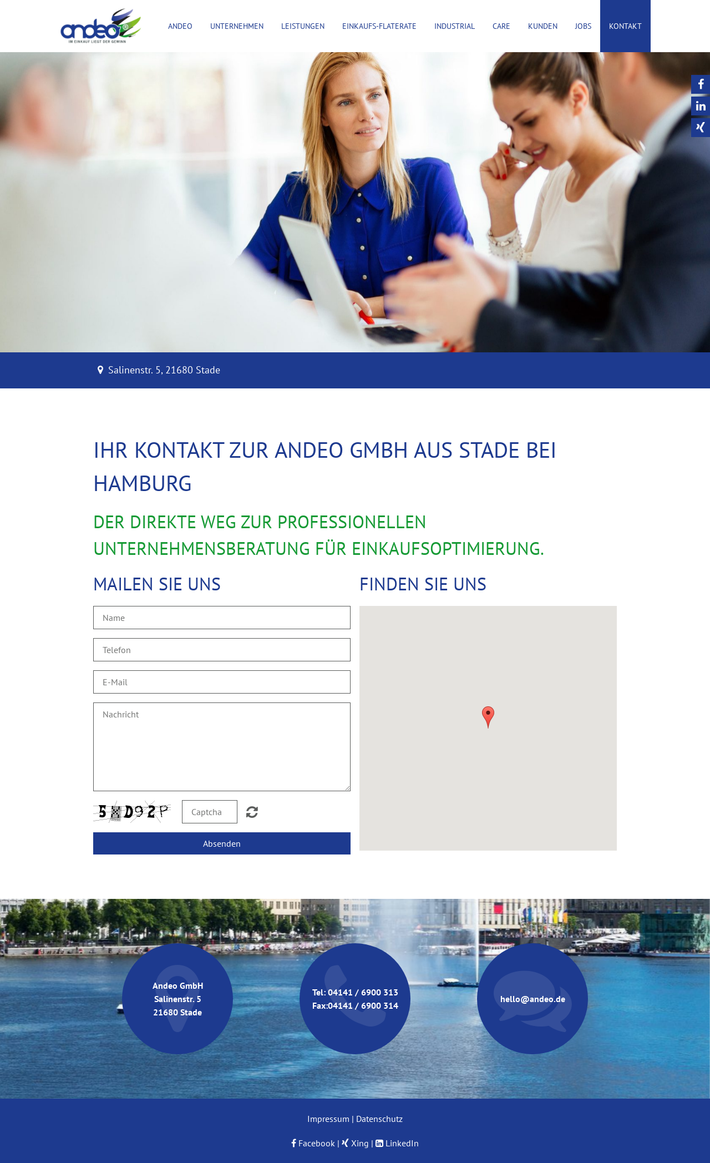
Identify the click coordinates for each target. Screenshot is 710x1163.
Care (501, 26)
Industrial (454, 26)
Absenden (222, 843)
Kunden (542, 26)
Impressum (328, 1118)
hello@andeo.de (532, 998)
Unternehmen (236, 26)
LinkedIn (402, 1143)
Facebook (313, 1143)
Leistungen (302, 26)
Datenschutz (379, 1118)
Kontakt (625, 26)
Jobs (583, 26)
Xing (360, 1143)
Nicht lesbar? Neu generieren (252, 811)
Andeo (180, 26)
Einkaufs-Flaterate (379, 26)
